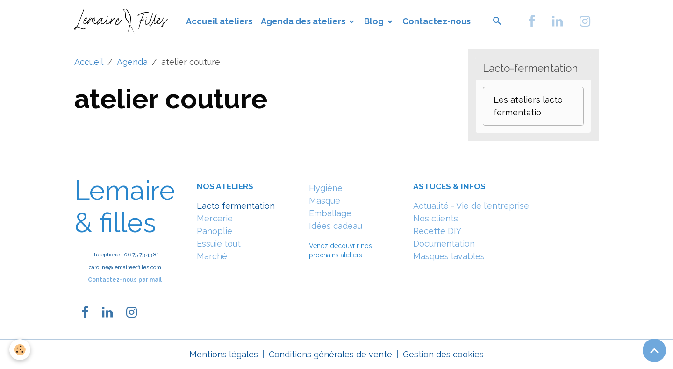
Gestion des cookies (443, 354)
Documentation (444, 243)
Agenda (132, 62)
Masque (324, 201)
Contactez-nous (436, 21)
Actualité (431, 206)
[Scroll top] (654, 350)
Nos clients (435, 218)
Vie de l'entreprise (492, 206)
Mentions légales (223, 354)
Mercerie (215, 218)
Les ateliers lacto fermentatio (528, 106)
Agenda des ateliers (304, 21)
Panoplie (214, 231)
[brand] (123, 21)
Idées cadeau (335, 226)
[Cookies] (19, 349)
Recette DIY (437, 231)
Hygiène (326, 188)
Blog (375, 21)
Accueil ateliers (219, 21)
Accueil (88, 62)
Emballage (330, 213)
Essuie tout (219, 243)
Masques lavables (449, 256)
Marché (212, 256)
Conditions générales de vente (330, 354)
